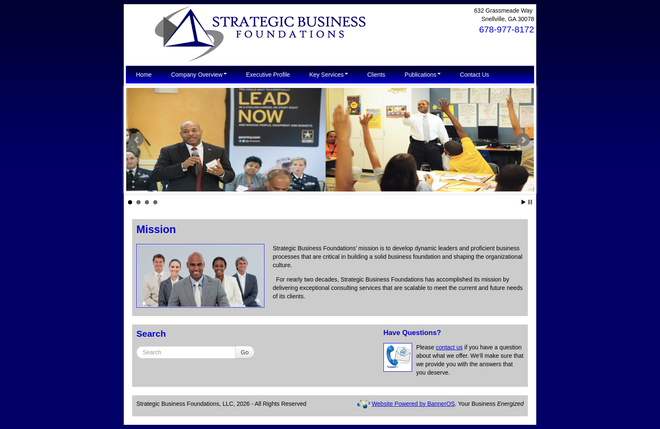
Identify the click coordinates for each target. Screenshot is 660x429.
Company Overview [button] (198, 74)
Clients (376, 74)
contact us (449, 347)
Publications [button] (423, 74)
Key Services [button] (328, 74)
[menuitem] (143, 74)
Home (144, 74)
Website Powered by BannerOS (413, 403)
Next (523, 140)
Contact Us (474, 74)
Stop (530, 202)
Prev (137, 140)
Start (524, 202)
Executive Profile (268, 74)
